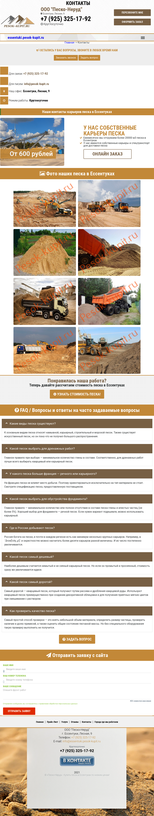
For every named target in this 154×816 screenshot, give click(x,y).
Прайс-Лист (52, 720)
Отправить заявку (19, 709)
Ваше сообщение (12, 684)
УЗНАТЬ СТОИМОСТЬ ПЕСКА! (77, 394)
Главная (40, 720)
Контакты (86, 720)
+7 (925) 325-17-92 (66, 19)
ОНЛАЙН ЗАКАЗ (107, 154)
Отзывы (75, 720)
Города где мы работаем (106, 720)
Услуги (64, 720)
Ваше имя (8, 663)
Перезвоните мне (132, 12)
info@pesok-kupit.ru (36, 84)
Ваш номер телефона (14, 674)
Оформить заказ (132, 21)
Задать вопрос (89, 57)
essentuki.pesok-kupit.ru (26, 37)
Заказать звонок (66, 57)
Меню (142, 36)
